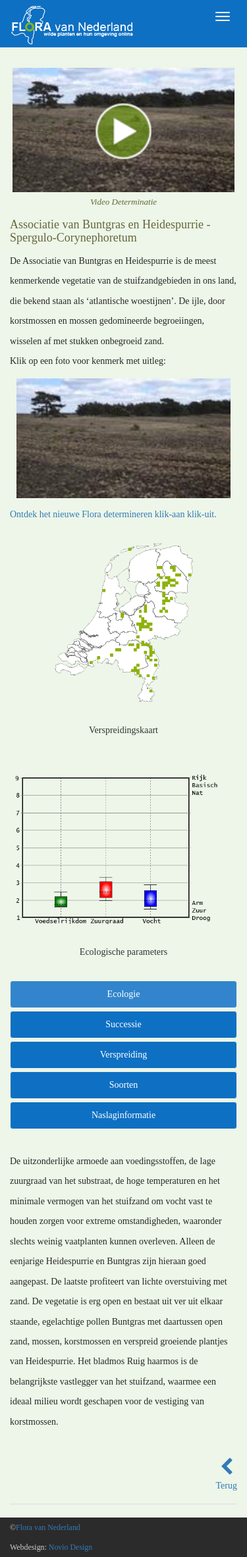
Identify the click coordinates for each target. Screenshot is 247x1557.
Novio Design (70, 1547)
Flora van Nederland (48, 1527)
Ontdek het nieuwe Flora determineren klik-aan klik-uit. (113, 514)
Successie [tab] (123, 1024)
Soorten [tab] (123, 1085)
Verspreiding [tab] (124, 1054)
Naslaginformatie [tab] (123, 1115)
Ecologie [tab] (123, 994)
